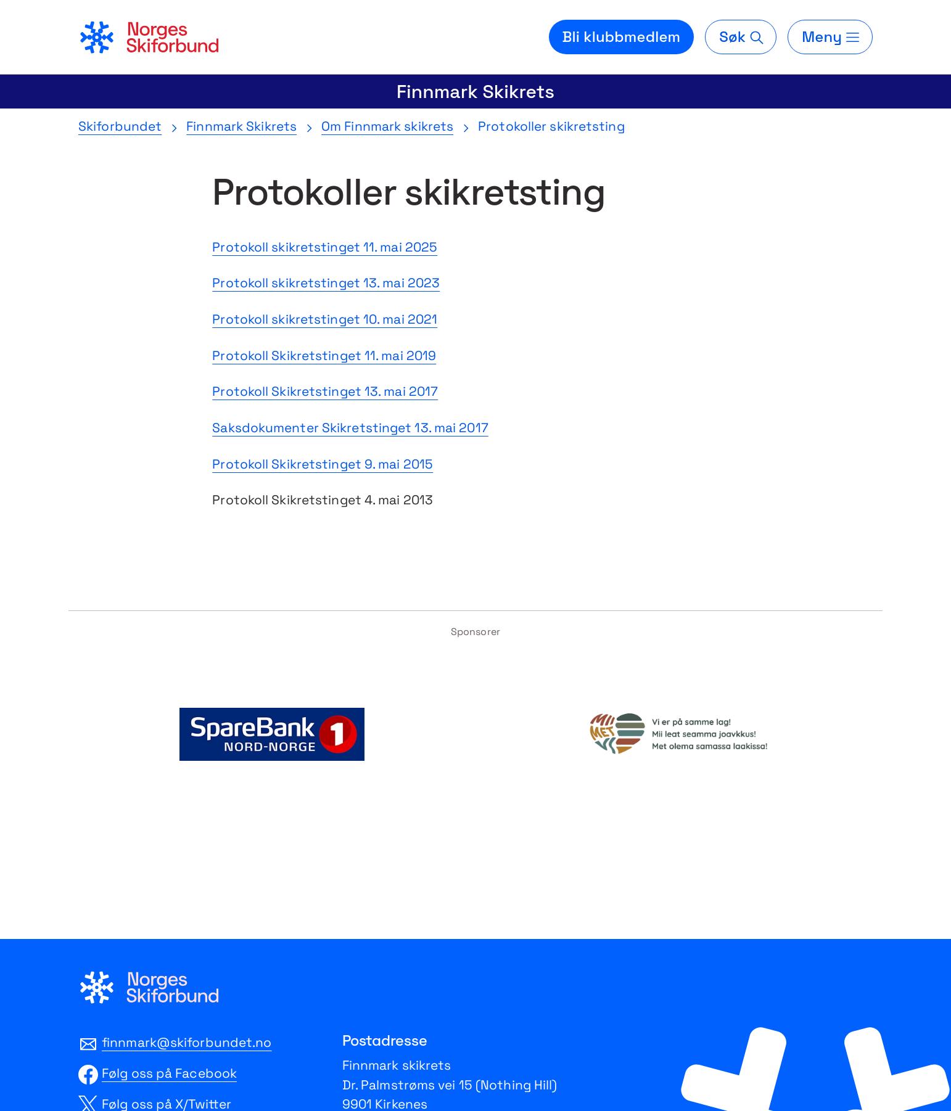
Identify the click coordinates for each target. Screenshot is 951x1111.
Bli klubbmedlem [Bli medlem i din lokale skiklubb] (621, 36)
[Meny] (830, 37)
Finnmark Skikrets (475, 92)
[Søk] (740, 37)
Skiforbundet (120, 126)
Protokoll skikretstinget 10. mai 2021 (324, 319)
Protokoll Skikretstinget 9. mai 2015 (322, 464)
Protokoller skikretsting (551, 126)
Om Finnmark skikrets (387, 126)
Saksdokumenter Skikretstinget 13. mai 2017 (350, 427)
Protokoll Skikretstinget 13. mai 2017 (325, 391)
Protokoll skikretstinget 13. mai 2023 (326, 282)
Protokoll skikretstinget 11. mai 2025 (324, 247)
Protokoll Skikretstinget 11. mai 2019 (324, 355)
